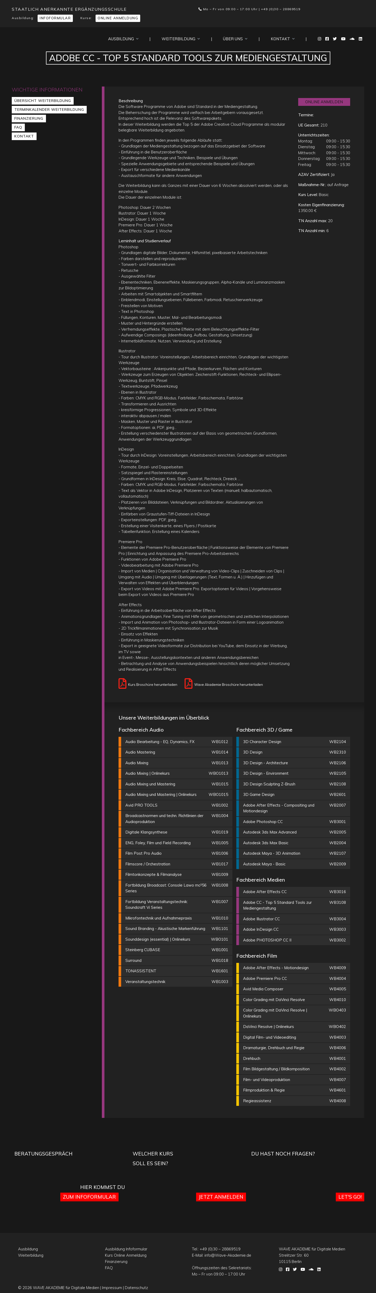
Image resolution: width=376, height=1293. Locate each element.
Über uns (235, 38)
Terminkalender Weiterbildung (49, 109)
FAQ (18, 127)
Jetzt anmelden (221, 1197)
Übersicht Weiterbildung (42, 100)
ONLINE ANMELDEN (324, 101)
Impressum (112, 1287)
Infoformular (55, 18)
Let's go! (350, 1197)
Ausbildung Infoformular (126, 1248)
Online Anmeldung (118, 18)
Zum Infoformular (89, 1197)
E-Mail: (221, 1255)
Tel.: (216, 1248)
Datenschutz (136, 1287)
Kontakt (283, 38)
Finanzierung (28, 118)
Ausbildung (123, 38)
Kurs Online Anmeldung (125, 1255)
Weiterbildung (181, 38)
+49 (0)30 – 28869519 (281, 9)
